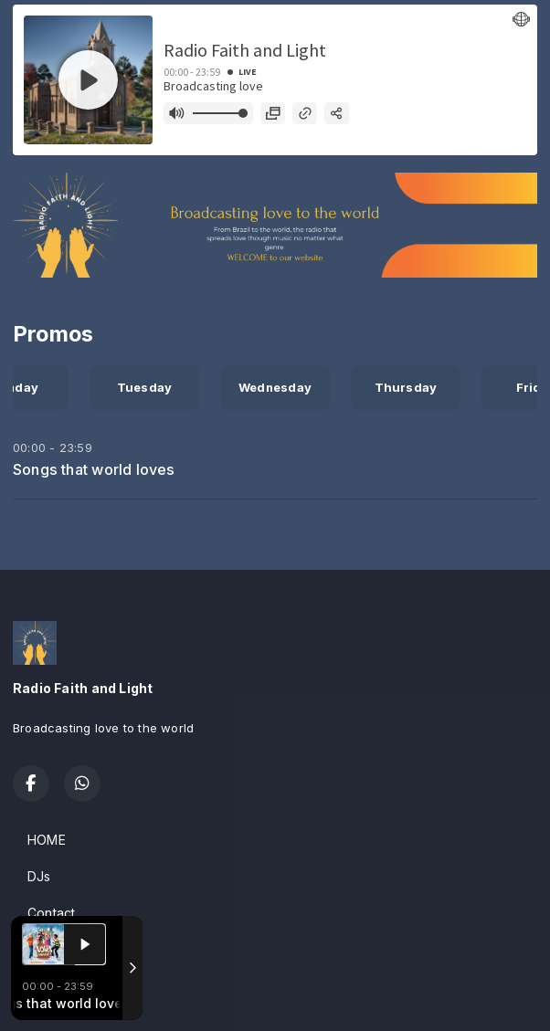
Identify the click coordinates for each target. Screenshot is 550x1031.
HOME (46, 839)
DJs (39, 876)
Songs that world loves (94, 469)
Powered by (63, 997)
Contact (51, 913)
